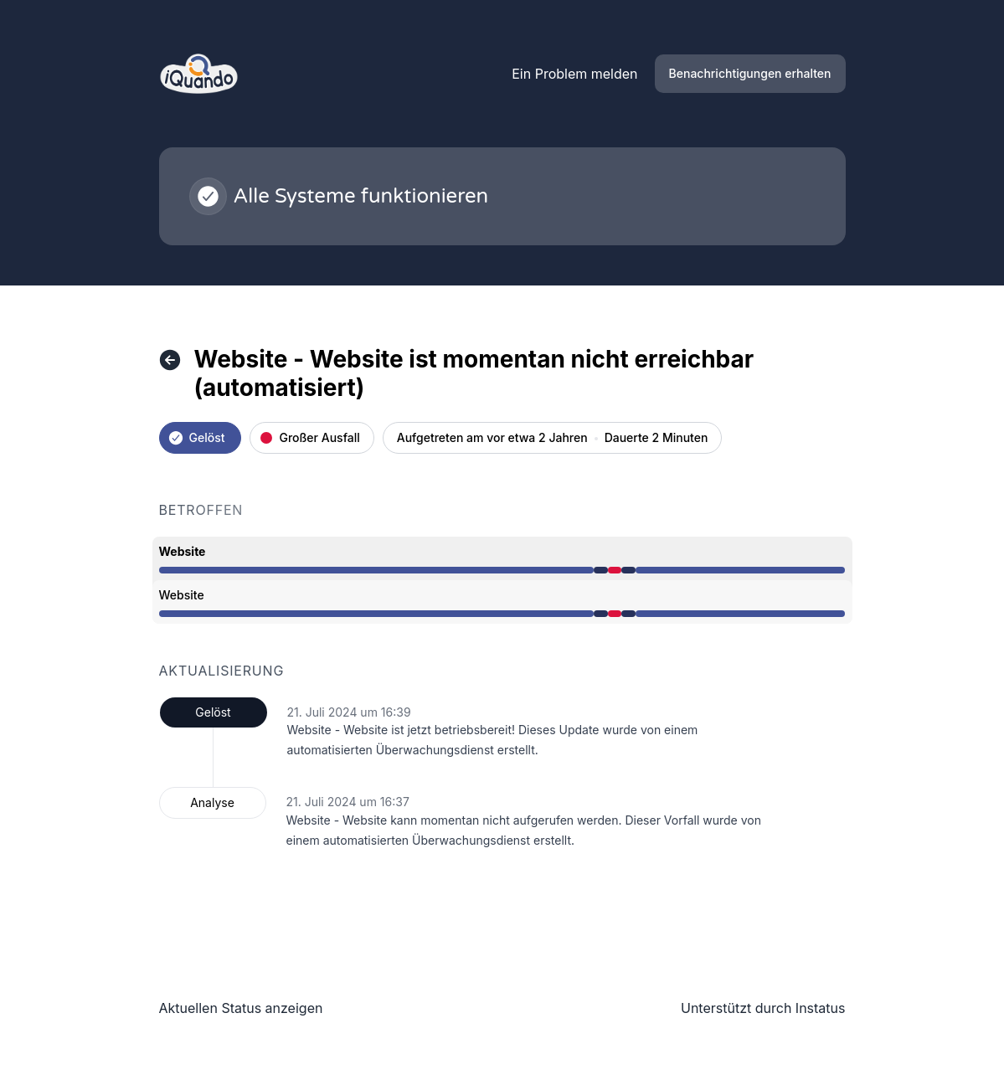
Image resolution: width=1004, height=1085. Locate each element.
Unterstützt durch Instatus (763, 1008)
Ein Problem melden (574, 73)
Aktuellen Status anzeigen (241, 1008)
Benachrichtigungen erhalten (750, 73)
